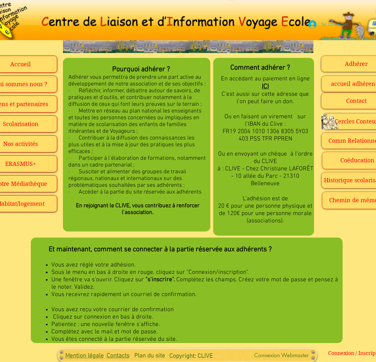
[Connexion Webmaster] (281, 355)
